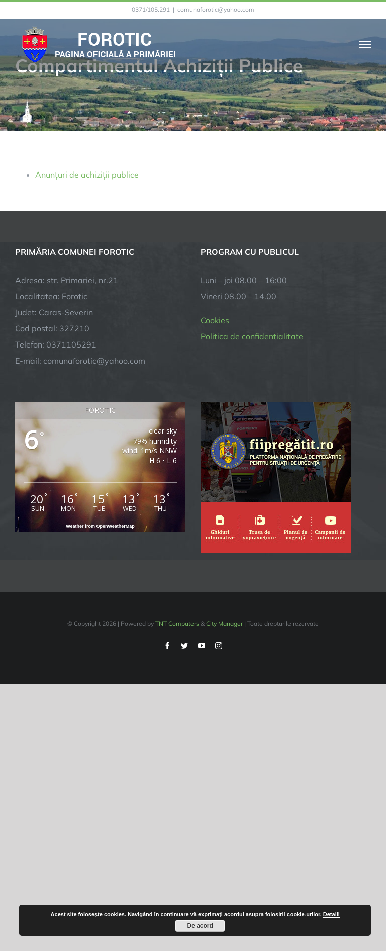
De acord (200, 925)
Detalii (331, 914)
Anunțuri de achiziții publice (87, 174)
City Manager (224, 623)
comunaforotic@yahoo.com (215, 9)
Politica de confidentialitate (252, 336)
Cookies (215, 320)
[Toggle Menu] (365, 44)
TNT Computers (177, 623)
